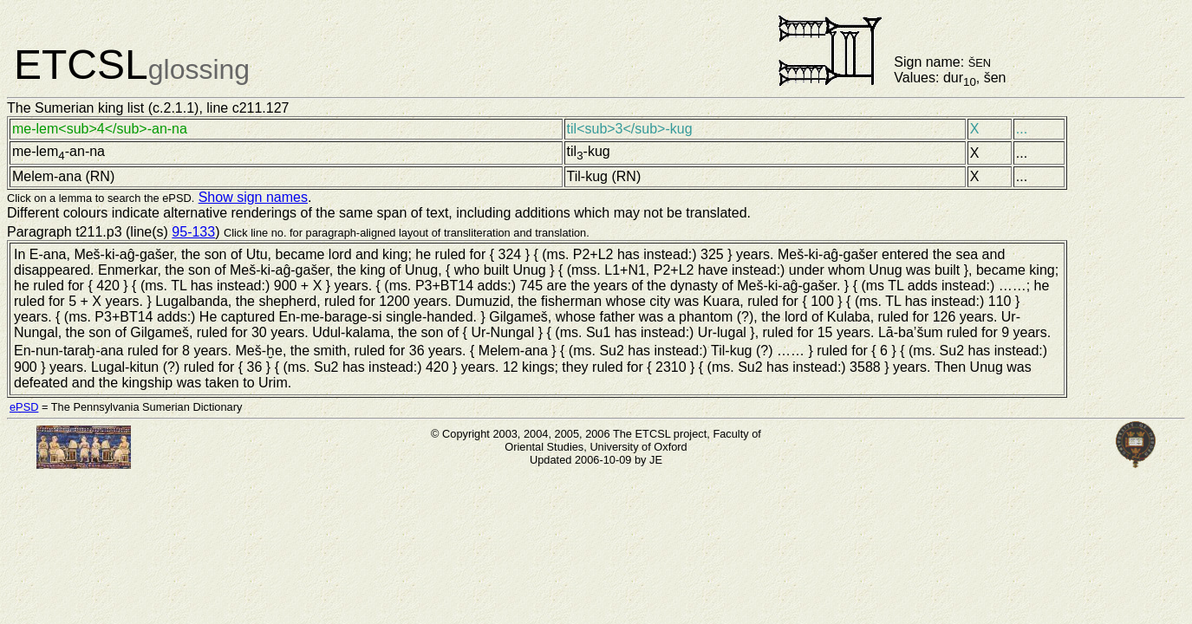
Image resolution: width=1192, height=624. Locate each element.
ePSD (24, 406)
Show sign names (253, 197)
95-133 (193, 231)
